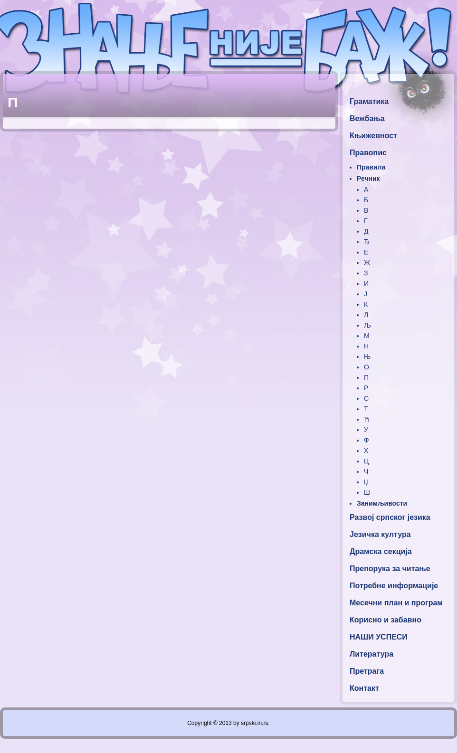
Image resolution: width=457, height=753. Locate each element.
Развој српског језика (390, 517)
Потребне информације (394, 586)
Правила (371, 167)
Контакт (364, 688)
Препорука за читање (390, 569)
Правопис (368, 153)
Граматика (369, 101)
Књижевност (373, 136)
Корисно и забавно (385, 620)
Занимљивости (382, 503)
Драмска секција (381, 551)
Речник (368, 178)
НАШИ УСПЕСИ (379, 637)
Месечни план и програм (396, 603)
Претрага (367, 671)
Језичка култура (380, 534)
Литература (371, 654)
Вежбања (367, 118)
